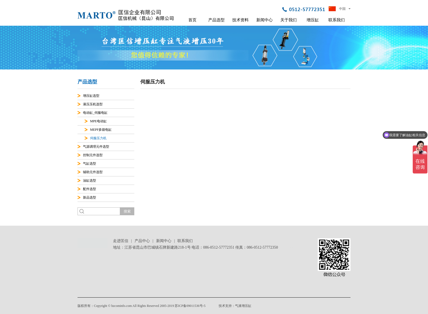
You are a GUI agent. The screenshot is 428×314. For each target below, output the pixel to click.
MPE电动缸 (98, 121)
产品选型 (216, 20)
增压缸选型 (91, 96)
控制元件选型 (93, 155)
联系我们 (336, 20)
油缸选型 (89, 180)
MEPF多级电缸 (101, 130)
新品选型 (89, 197)
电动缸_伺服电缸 (95, 113)
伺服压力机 (98, 138)
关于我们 (288, 20)
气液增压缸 (243, 306)
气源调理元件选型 (96, 147)
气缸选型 (89, 163)
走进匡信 (120, 241)
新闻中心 (264, 20)
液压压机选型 (93, 104)
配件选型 (89, 189)
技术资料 (240, 20)
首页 (192, 20)
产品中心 (142, 241)
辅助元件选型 (93, 172)
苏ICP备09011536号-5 (190, 306)
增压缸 (313, 20)
